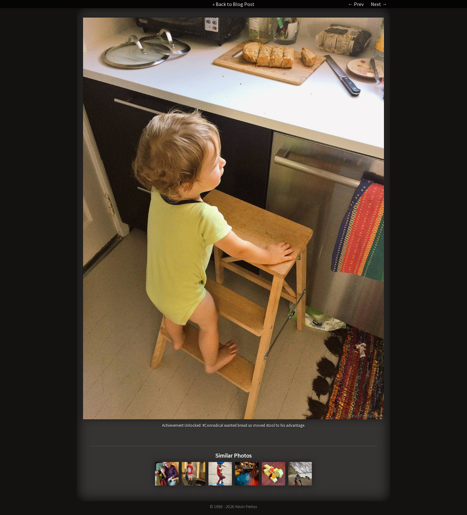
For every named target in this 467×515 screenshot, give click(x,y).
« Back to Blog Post (233, 4)
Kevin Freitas (246, 506)
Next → (379, 4)
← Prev (356, 4)
